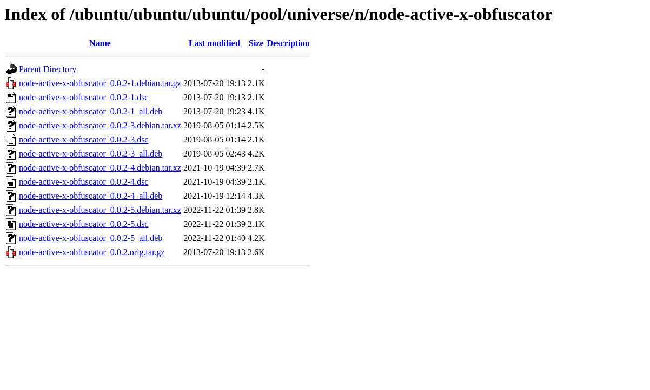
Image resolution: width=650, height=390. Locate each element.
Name (100, 43)
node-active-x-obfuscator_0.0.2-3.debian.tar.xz (100, 125)
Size (256, 43)
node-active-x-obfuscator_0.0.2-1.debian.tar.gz (100, 83)
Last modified (214, 43)
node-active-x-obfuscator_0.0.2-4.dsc (83, 181)
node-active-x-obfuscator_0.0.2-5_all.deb (90, 238)
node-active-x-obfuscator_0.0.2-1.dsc (83, 97)
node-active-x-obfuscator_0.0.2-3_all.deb (90, 153)
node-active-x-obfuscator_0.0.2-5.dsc (83, 224)
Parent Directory (47, 69)
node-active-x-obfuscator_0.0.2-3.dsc (83, 139)
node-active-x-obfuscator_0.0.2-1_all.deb (90, 111)
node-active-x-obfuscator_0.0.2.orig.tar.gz (92, 252)
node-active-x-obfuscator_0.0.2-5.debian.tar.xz (100, 209)
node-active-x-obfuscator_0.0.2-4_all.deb (90, 195)
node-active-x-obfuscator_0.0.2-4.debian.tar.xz (100, 167)
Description (288, 43)
